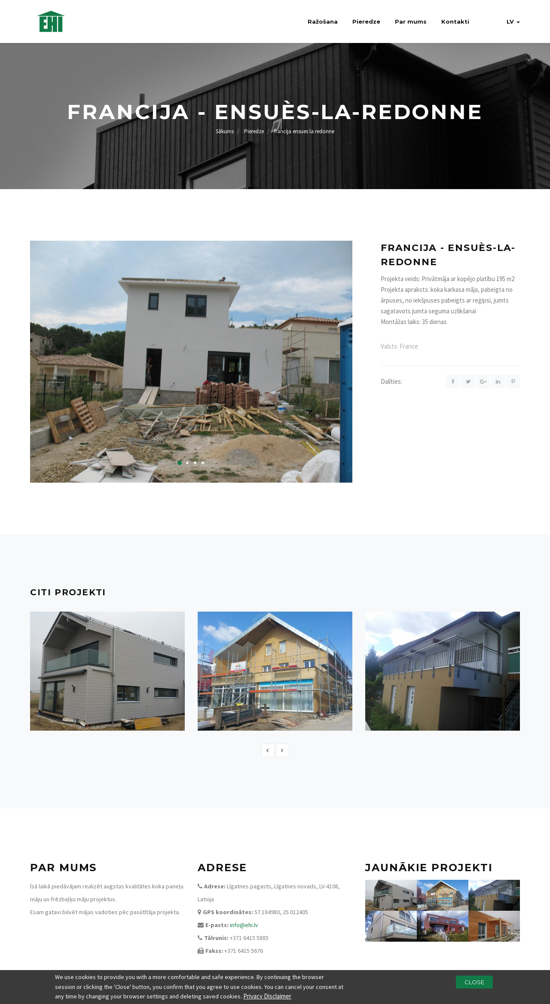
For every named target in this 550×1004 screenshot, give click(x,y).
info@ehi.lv (244, 925)
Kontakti (455, 21)
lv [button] (513, 21)
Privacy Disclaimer (267, 997)
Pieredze (366, 21)
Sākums (225, 131)
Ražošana (323, 21)
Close (474, 983)
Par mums (411, 21)
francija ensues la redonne (304, 131)
